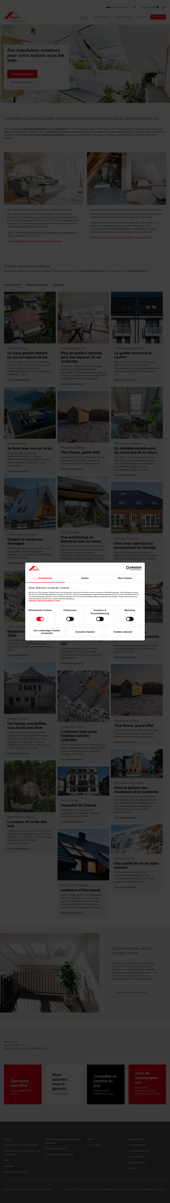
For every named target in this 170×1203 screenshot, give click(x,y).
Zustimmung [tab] (45, 578)
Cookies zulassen (123, 632)
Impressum (33, 601)
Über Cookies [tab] (125, 578)
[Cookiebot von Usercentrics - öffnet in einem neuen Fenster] (129, 568)
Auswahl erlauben (85, 632)
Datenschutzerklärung (45, 601)
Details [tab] (85, 578)
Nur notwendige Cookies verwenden (47, 631)
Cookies (57, 601)
